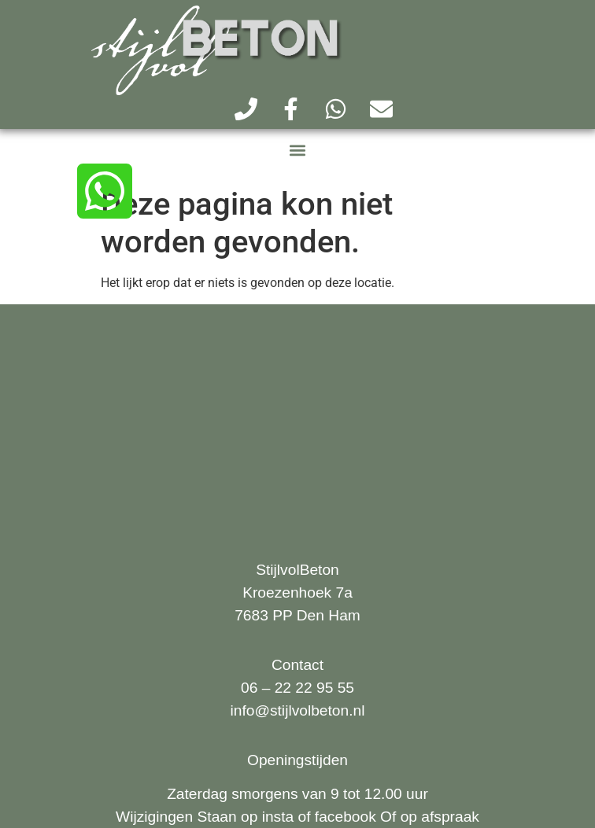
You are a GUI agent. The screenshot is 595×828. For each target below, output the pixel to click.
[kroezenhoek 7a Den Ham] (297, 420)
